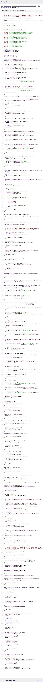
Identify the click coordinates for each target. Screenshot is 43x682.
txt (38, 680)
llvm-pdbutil (8, 7)
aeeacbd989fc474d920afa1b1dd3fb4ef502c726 (24, 6)
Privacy (10, 680)
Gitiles (7, 680)
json (41, 680)
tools (2, 7)
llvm (2, 6)
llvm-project (7, 6)
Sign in (40, 2)
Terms (14, 680)
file (26, 10)
